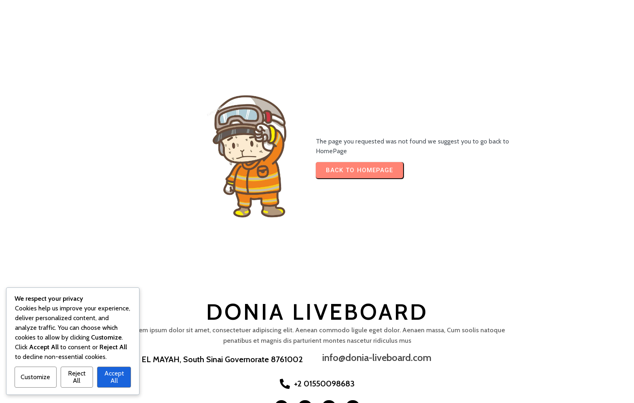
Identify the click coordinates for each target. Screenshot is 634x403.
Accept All (114, 376)
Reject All (77, 376)
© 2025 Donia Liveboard (41, 395)
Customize (35, 377)
